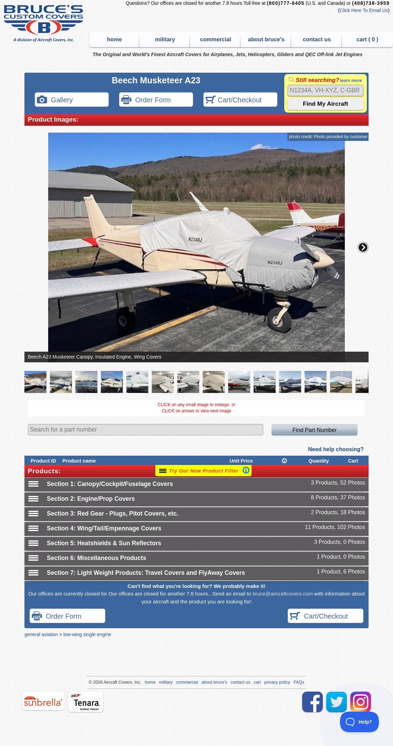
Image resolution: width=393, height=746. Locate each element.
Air (106, 682)
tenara (85, 702)
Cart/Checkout (233, 100)
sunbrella (43, 701)
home (114, 39)
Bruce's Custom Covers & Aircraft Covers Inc (44, 23)
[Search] (325, 90)
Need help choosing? (336, 449)
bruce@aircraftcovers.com (283, 594)
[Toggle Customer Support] (359, 722)
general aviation (41, 634)
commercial (215, 39)
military (165, 39)
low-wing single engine (87, 634)
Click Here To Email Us (364, 10)
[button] (363, 247)
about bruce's (266, 39)
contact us (317, 39)
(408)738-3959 (371, 3)
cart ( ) (367, 39)
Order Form (146, 100)
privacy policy (277, 682)
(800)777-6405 (285, 3)
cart (257, 682)
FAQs (299, 682)
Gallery (55, 100)
